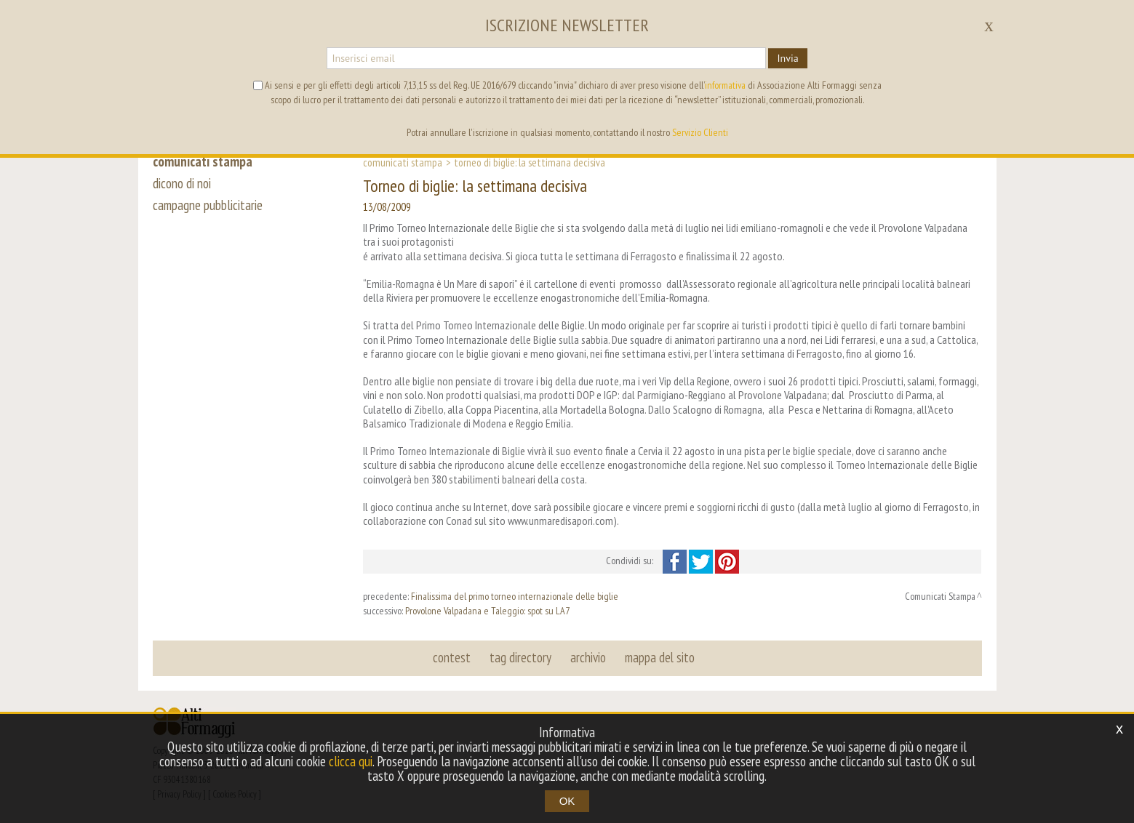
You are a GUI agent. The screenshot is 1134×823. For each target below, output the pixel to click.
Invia (787, 58)
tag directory (520, 657)
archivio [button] (588, 657)
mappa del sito (660, 657)
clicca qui (350, 761)
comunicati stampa (202, 161)
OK (567, 801)
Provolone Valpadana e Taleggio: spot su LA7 (487, 610)
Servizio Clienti (700, 132)
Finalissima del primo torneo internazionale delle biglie (514, 596)
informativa (725, 85)
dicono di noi (182, 183)
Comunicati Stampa (402, 162)
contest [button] (452, 657)
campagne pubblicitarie (208, 205)
